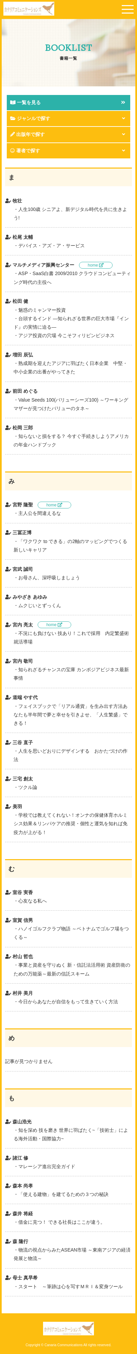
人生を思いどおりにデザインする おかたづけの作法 (71, 755)
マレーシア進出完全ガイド (46, 1166)
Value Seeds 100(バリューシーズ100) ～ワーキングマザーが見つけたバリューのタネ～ (71, 404)
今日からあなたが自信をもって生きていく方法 (68, 1001)
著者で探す (25, 150)
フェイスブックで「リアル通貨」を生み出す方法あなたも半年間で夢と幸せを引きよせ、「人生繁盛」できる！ (71, 714)
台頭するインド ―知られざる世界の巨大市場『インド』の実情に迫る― (71, 323)
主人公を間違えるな (39, 513)
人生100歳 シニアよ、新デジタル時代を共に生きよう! (70, 213)
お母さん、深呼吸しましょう (49, 577)
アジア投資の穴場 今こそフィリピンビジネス (66, 335)
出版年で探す (27, 134)
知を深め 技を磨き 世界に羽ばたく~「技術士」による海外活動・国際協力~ (71, 1134)
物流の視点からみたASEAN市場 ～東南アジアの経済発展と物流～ (72, 1254)
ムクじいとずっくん (39, 605)
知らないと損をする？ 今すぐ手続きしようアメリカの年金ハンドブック (71, 440)
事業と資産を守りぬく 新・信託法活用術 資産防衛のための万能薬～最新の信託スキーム (72, 969)
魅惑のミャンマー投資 (42, 310)
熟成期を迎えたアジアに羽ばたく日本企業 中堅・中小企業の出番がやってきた (71, 367)
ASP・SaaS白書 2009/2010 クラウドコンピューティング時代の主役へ (72, 278)
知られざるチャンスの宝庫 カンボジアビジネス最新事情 (71, 674)
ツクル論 (27, 787)
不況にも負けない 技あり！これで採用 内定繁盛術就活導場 (71, 637)
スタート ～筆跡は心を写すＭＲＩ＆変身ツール (70, 1286)
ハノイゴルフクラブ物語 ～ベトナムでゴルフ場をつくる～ (71, 933)
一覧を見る (25, 102)
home (96, 265)
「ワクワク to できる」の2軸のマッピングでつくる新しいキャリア (70, 546)
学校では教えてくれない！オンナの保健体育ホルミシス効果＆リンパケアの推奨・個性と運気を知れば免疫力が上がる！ (71, 823)
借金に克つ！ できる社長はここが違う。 (61, 1222)
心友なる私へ (32, 901)
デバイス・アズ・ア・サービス (51, 245)
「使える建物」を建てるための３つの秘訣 (63, 1194)
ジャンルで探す (30, 118)
